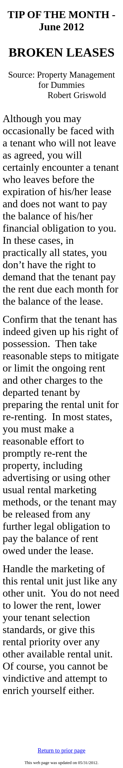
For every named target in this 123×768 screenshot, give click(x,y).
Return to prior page (61, 750)
